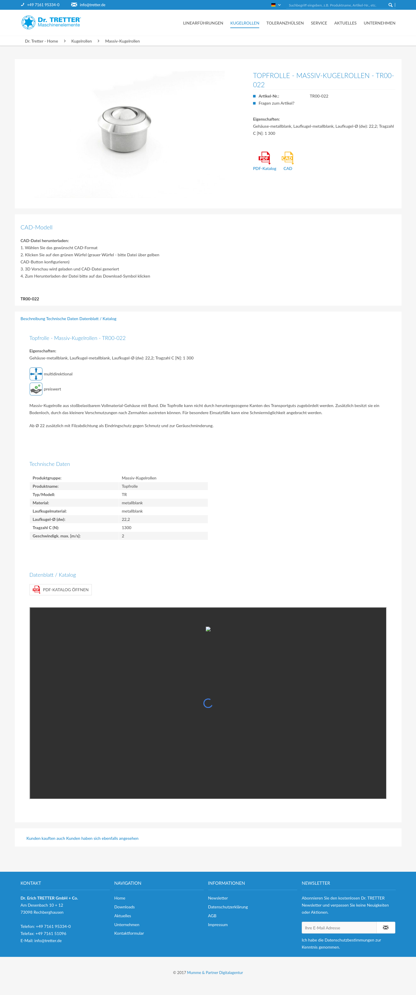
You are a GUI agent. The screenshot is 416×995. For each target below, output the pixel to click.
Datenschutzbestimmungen (349, 939)
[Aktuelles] (345, 22)
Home (119, 897)
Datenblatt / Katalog (98, 318)
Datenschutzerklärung (228, 906)
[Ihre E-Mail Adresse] (339, 928)
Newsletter (218, 897)
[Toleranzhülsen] (285, 22)
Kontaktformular (129, 933)
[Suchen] (391, 4)
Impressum (218, 924)
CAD (288, 161)
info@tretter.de (92, 4)
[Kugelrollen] (245, 22)
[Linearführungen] (203, 22)
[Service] (319, 22)
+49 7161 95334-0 (43, 4)
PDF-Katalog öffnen (61, 590)
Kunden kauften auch (46, 838)
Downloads (124, 906)
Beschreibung (33, 318)
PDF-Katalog (264, 161)
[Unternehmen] (378, 22)
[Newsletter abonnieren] (385, 928)
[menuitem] (46, 5)
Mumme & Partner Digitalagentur (215, 972)
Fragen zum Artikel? (276, 103)
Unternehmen (126, 924)
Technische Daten (62, 318)
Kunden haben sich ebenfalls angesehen (102, 838)
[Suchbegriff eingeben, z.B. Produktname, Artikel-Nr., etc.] (341, 5)
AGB (212, 915)
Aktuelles (122, 915)
